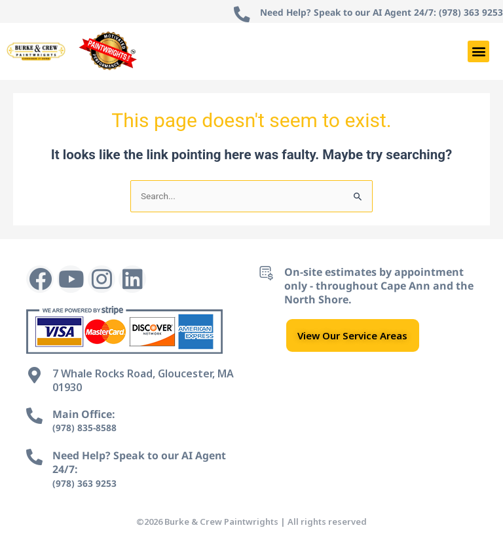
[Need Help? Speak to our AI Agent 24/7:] (34, 457)
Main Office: (84, 414)
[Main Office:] (34, 416)
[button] (478, 51)
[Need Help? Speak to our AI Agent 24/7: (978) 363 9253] (238, 15)
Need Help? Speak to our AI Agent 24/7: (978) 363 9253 (379, 12)
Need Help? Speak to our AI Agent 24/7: (139, 462)
